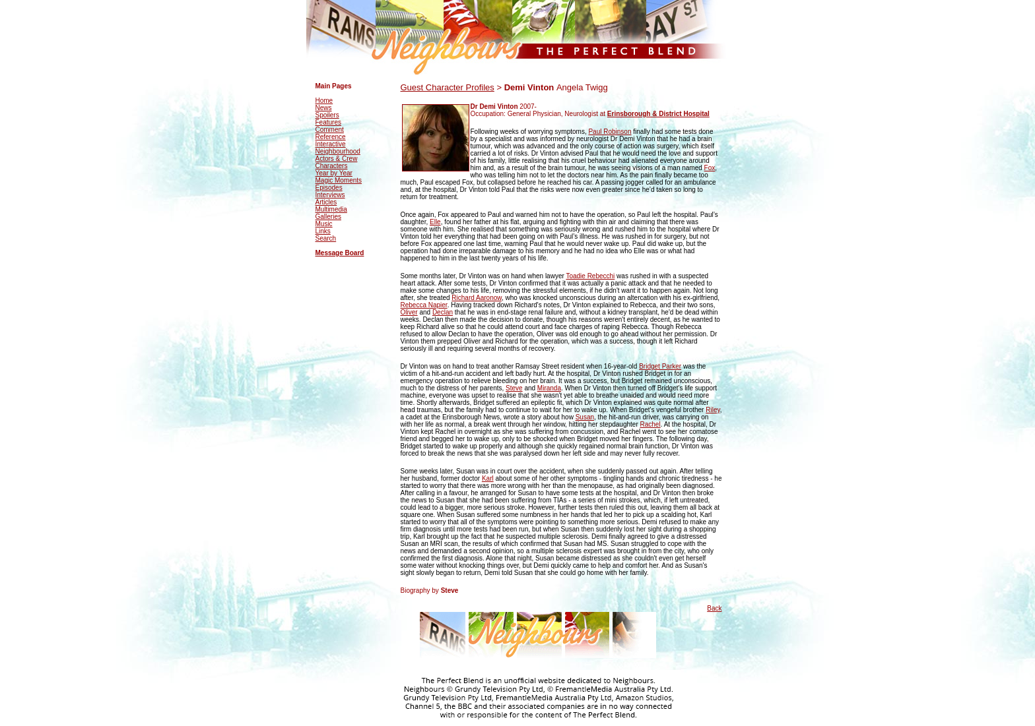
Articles (326, 202)
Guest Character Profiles (447, 87)
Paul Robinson (609, 131)
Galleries (328, 216)
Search (326, 238)
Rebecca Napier (424, 305)
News (324, 107)
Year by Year (334, 173)
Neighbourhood (338, 151)
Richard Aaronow (476, 297)
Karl (488, 478)
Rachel (650, 424)
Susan (585, 417)
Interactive (331, 144)
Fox (710, 167)
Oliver (409, 312)
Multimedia (331, 209)
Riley (712, 409)
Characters (332, 165)
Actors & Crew (337, 158)
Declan (442, 312)
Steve (514, 388)
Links (323, 231)
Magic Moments (339, 180)
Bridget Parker (660, 366)
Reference (331, 136)
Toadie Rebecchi (590, 276)
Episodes (329, 187)
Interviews (330, 194)
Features (328, 122)
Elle (435, 222)
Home (324, 100)
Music (324, 223)
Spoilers (327, 115)
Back (714, 608)
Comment (330, 129)
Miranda (549, 388)
